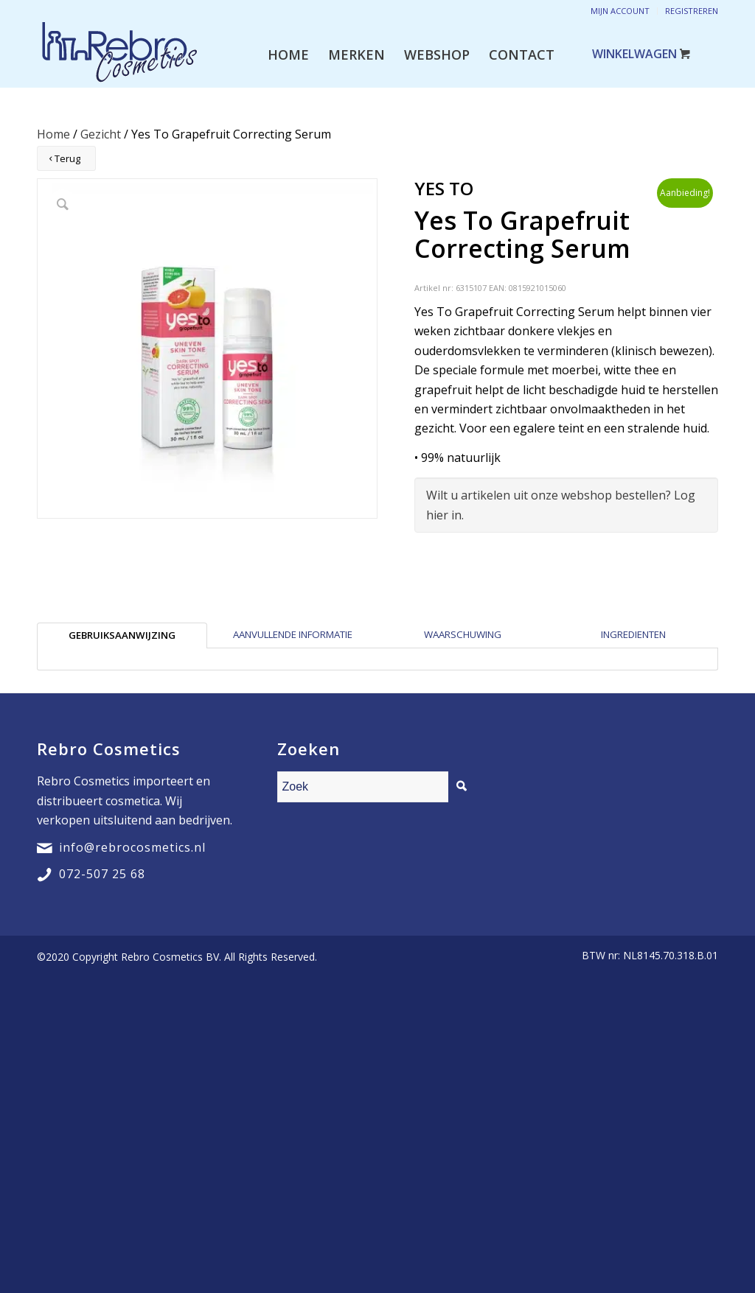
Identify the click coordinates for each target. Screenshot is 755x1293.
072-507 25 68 (102, 874)
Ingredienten (633, 634)
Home (53, 134)
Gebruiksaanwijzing (122, 635)
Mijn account (620, 10)
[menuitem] (288, 54)
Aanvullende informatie (292, 634)
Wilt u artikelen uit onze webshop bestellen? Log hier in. (560, 504)
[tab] (122, 635)
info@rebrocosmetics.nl (132, 847)
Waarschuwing (462, 634)
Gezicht (100, 134)
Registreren (691, 10)
